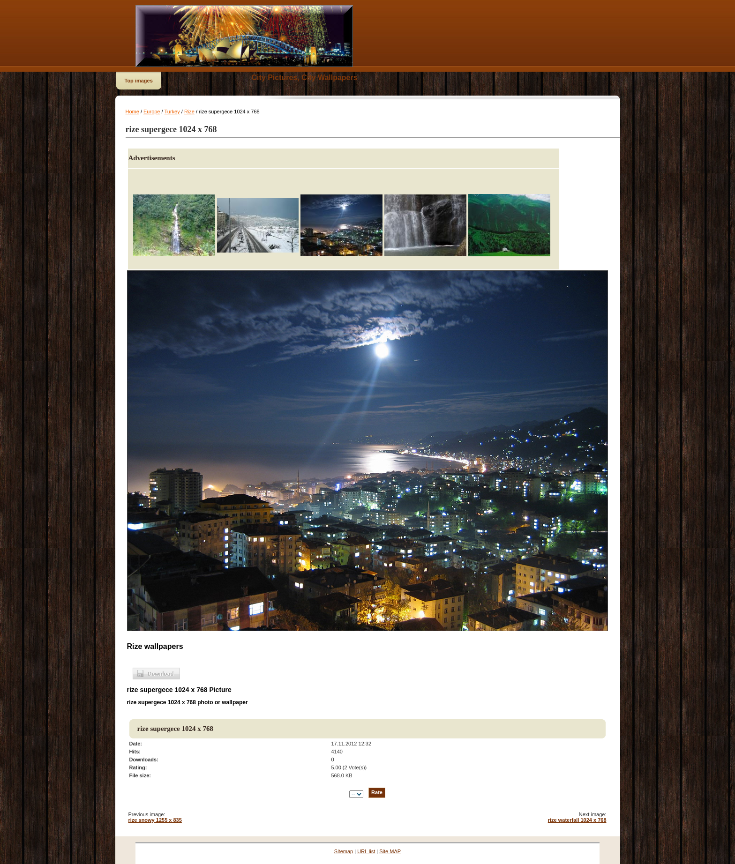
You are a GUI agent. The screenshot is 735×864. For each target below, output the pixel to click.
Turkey (172, 111)
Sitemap (343, 851)
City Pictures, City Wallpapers (305, 78)
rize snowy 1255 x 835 (155, 820)
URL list (366, 851)
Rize (189, 111)
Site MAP (390, 851)
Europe (151, 111)
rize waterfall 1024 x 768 (577, 820)
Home (132, 111)
